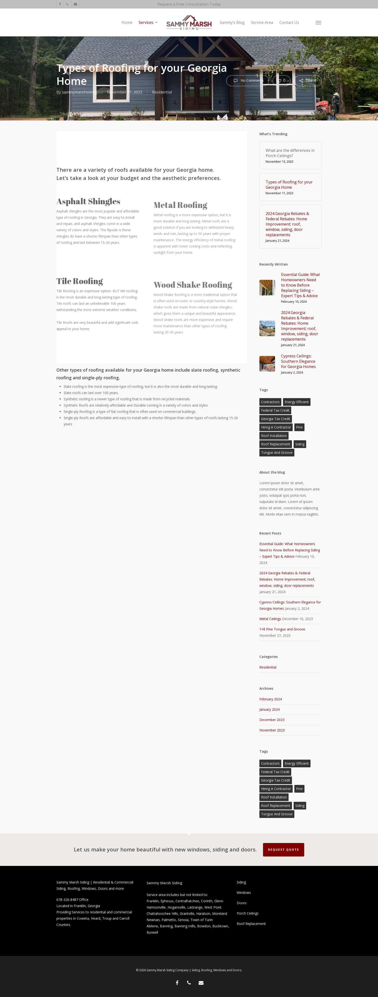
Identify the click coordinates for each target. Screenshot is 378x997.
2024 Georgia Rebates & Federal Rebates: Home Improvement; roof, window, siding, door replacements (287, 579)
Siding (241, 882)
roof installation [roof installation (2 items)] (274, 435)
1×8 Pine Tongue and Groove (282, 629)
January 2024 (269, 709)
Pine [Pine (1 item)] (299, 427)
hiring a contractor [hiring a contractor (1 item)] (276, 427)
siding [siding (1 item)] (299, 444)
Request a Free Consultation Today (189, 4)
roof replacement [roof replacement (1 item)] (275, 444)
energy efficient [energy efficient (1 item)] (297, 402)
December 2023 (271, 719)
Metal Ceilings (270, 618)
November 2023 (272, 730)
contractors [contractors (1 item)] (270, 402)
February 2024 (270, 699)
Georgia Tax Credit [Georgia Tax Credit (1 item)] (275, 418)
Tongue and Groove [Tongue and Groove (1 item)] (277, 452)
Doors (242, 903)
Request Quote (283, 850)
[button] (319, 22)
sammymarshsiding (79, 92)
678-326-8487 (67, 899)
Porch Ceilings (248, 913)
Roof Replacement (251, 923)
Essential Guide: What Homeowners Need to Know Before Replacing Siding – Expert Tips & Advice (289, 550)
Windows (244, 892)
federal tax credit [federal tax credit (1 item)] (275, 410)
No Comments (247, 80)
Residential (162, 92)
